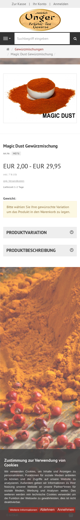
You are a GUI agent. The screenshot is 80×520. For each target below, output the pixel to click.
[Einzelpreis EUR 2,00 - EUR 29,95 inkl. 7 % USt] (40, 170)
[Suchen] (75, 38)
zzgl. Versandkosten (13, 180)
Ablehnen (47, 509)
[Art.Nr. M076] (40, 153)
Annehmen (66, 509)
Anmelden (60, 4)
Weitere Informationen (23, 509)
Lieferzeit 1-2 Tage (13, 187)
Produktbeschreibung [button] (31, 250)
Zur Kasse (19, 4)
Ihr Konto (40, 4)
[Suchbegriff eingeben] (42, 38)
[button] (40, 232)
